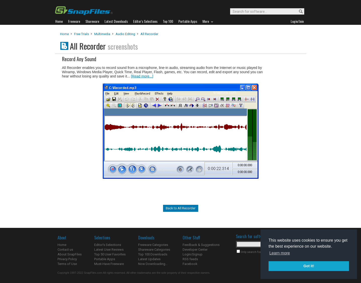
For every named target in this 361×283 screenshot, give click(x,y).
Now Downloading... (153, 264)
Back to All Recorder (180, 208)
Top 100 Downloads (152, 254)
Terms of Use (67, 264)
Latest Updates (149, 259)
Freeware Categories (153, 245)
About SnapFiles (70, 254)
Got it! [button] (308, 266)
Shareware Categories (154, 249)
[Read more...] (142, 76)
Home (64, 34)
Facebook (190, 264)
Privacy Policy (67, 259)
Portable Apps (104, 259)
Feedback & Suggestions (201, 245)
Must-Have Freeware (109, 264)
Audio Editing (125, 34)
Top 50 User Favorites (110, 254)
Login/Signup (192, 254)
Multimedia (102, 34)
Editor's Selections (107, 245)
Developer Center (195, 249)
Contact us (65, 249)
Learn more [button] (279, 253)
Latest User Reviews (109, 249)
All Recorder (149, 34)
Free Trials (81, 34)
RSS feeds (190, 259)
